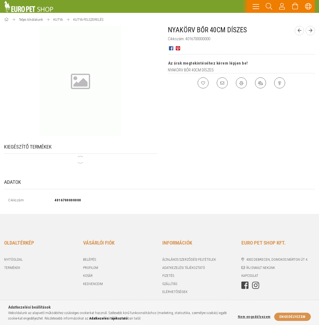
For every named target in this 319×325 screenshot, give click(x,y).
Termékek (12, 269)
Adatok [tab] (12, 182)
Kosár (88, 277)
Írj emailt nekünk (260, 269)
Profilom (90, 269)
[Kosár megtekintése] (295, 6)
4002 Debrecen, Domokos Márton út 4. (277, 261)
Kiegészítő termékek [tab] (28, 147)
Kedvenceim (93, 285)
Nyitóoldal (13, 261)
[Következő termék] (310, 30)
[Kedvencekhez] (203, 82)
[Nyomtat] (241, 82)
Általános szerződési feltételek (189, 261)
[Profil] (282, 6)
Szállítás (169, 285)
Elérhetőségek (175, 293)
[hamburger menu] (255, 6)
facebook (244, 286)
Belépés (89, 261)
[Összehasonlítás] (260, 82)
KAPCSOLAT (249, 277)
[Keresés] (269, 6)
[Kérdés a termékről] (279, 82)
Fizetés (168, 277)
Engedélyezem (292, 317)
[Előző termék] (299, 30)
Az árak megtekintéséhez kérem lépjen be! (208, 63)
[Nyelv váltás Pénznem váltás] (308, 6)
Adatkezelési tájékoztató (183, 269)
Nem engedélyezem (254, 317)
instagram (255, 286)
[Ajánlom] (222, 82)
